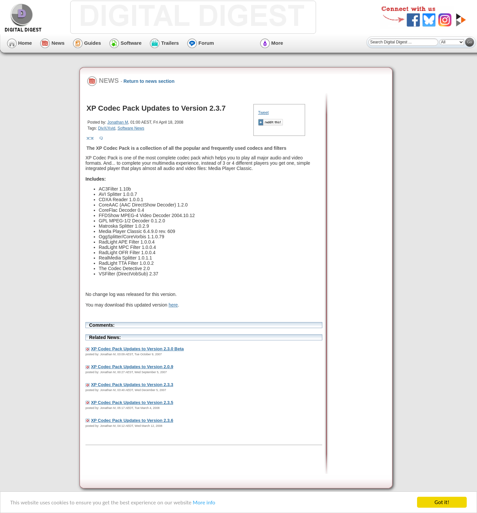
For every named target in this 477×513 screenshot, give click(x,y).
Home (19, 43)
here (173, 305)
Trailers (164, 43)
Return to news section (149, 81)
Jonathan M (117, 122)
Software (125, 43)
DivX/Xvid (106, 128)
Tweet (263, 112)
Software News (131, 128)
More (271, 43)
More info (204, 502)
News (52, 43)
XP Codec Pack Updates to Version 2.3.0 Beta (137, 348)
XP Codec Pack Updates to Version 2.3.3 (132, 384)
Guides (87, 43)
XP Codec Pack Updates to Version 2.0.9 (132, 366)
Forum (200, 43)
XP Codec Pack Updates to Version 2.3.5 (132, 402)
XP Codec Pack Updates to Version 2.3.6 (132, 420)
